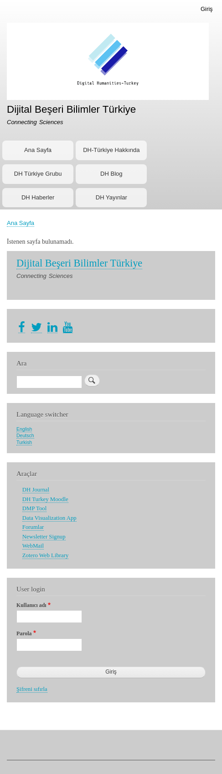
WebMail (33, 546)
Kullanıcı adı (31, 605)
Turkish (24, 442)
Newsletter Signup (44, 536)
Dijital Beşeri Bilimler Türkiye (71, 109)
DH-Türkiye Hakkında (111, 149)
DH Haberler (37, 197)
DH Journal (35, 489)
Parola (23, 633)
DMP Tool (34, 508)
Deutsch (25, 435)
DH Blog (111, 173)
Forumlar (33, 527)
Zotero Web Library (45, 555)
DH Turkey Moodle (45, 499)
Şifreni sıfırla (31, 689)
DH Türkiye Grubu (38, 173)
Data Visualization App (49, 518)
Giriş (207, 8)
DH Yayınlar (111, 197)
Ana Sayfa (38, 149)
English (24, 429)
